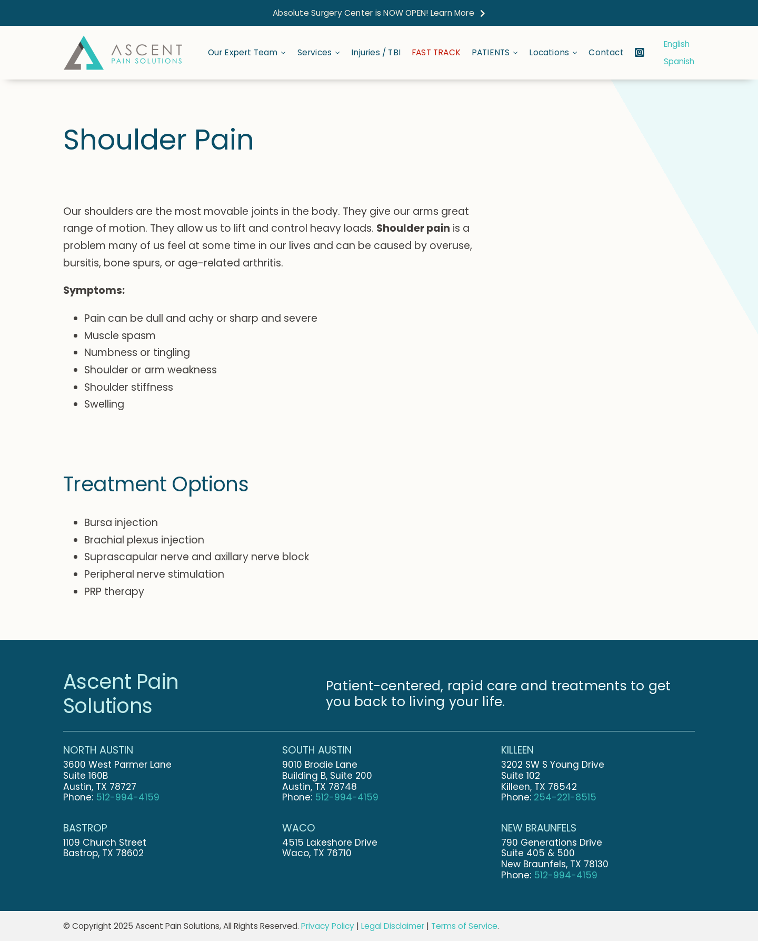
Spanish (679, 61)
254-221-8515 (565, 797)
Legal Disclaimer (392, 926)
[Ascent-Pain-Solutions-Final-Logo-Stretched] (123, 39)
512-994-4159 (127, 797)
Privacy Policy (327, 926)
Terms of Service (464, 926)
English (677, 43)
